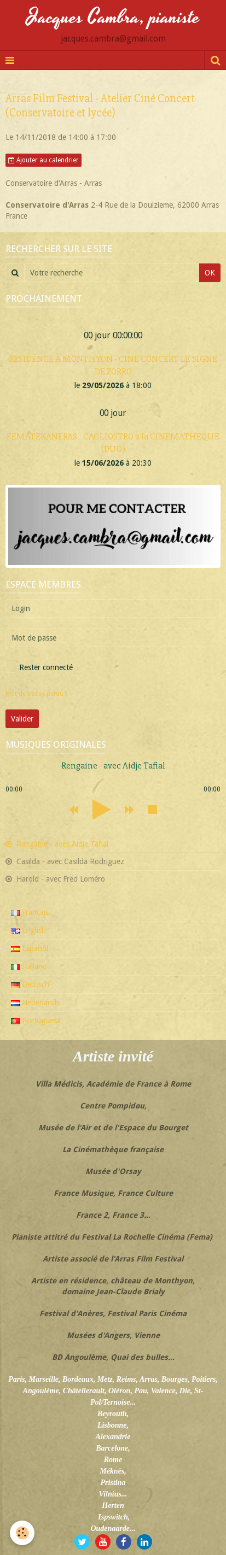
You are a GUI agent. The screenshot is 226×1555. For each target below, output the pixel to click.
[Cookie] (22, 1533)
